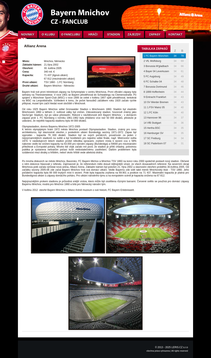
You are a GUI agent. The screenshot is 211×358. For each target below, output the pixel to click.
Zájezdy (134, 34)
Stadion (113, 34)
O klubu (48, 34)
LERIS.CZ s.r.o (179, 347)
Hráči (92, 34)
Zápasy (155, 34)
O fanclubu (70, 34)
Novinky (27, 34)
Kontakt (175, 34)
